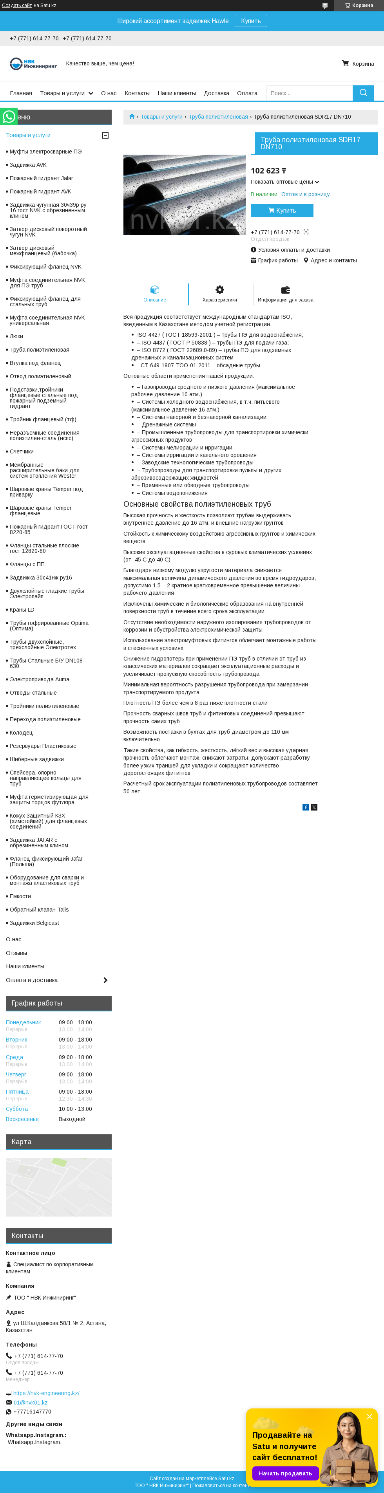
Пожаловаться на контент (221, 1485)
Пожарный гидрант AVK (40, 191)
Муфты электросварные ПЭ (46, 151)
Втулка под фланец (35, 363)
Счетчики (22, 451)
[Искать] (363, 93)
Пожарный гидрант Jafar (41, 178)
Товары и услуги (62, 93)
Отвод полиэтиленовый (40, 376)
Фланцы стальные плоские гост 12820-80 (44, 548)
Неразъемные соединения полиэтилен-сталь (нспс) (45, 435)
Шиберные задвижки (37, 759)
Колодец (21, 732)
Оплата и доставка (32, 980)
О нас (109, 93)
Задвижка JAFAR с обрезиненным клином (39, 843)
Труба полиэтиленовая (218, 117)
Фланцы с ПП (27, 564)
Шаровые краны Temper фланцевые (41, 510)
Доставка (216, 93)
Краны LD (22, 610)
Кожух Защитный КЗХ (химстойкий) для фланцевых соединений (48, 821)
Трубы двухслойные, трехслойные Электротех (43, 644)
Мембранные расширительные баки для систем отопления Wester (45, 470)
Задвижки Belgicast (34, 923)
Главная (21, 93)
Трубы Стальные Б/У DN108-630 (47, 663)
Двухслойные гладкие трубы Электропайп (47, 593)
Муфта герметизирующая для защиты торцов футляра (49, 799)
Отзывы (16, 953)
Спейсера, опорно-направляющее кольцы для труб (46, 778)
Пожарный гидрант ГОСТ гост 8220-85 (49, 529)
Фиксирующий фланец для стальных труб (45, 301)
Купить (251, 21)
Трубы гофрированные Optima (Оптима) (49, 626)
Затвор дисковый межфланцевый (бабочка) (43, 250)
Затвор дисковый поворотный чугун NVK (48, 232)
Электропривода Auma (39, 679)
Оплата (247, 93)
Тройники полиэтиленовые (44, 706)
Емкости (20, 896)
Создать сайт (17, 5)
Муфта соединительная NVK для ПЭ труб (47, 283)
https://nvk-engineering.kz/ (46, 1393)
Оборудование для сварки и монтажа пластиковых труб (47, 880)
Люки (16, 336)
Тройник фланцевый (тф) (43, 419)
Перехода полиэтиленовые (45, 719)
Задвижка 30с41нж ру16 (41, 577)
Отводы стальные (33, 693)
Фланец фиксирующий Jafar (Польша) (46, 861)
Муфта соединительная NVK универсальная (47, 320)
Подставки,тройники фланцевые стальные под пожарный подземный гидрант (44, 397)
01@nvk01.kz (31, 1402)
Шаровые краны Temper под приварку (46, 492)
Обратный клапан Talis (39, 909)
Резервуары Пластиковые (43, 746)
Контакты (137, 93)
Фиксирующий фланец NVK (46, 267)
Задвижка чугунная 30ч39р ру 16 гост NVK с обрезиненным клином (48, 210)
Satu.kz (226, 1478)
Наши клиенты (177, 93)
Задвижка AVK (28, 165)
